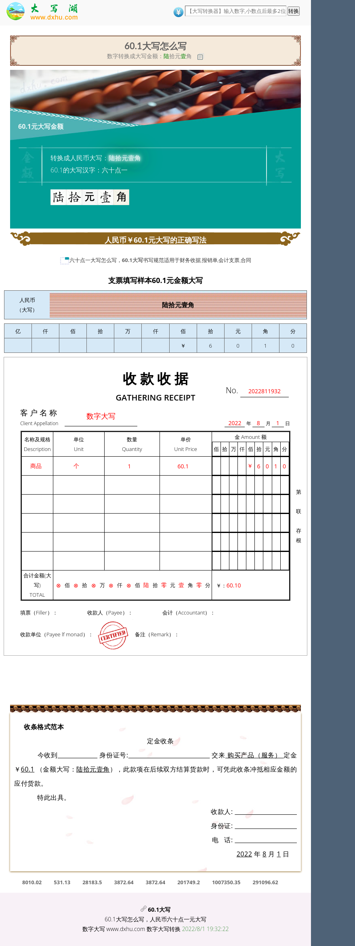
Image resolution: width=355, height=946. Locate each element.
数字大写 (93, 929)
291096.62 (265, 882)
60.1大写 (132, 260)
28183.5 (92, 882)
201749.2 (188, 882)
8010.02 (32, 882)
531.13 (62, 882)
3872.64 (124, 882)
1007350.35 (226, 882)
